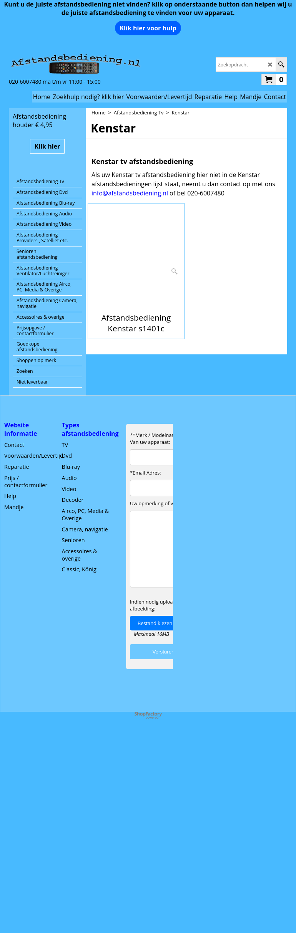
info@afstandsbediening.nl (129, 193)
